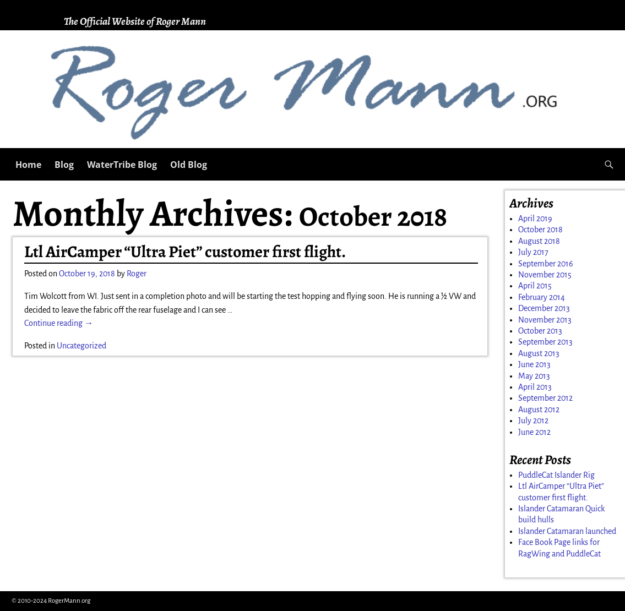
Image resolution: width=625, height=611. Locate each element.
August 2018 (539, 241)
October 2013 (540, 330)
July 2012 (533, 420)
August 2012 (538, 409)
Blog (64, 165)
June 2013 (534, 364)
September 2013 (545, 341)
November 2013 (545, 319)
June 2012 (534, 432)
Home (28, 165)
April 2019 (535, 218)
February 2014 (541, 297)
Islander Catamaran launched (567, 531)
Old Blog (188, 165)
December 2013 (544, 308)
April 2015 (535, 285)
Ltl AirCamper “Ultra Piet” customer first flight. (185, 252)
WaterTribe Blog (122, 165)
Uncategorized (81, 345)
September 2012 (545, 398)
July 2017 (533, 252)
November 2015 (545, 274)
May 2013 (534, 376)
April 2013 (535, 387)
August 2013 (538, 353)
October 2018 (540, 229)
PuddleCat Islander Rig (556, 475)
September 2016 (545, 263)
